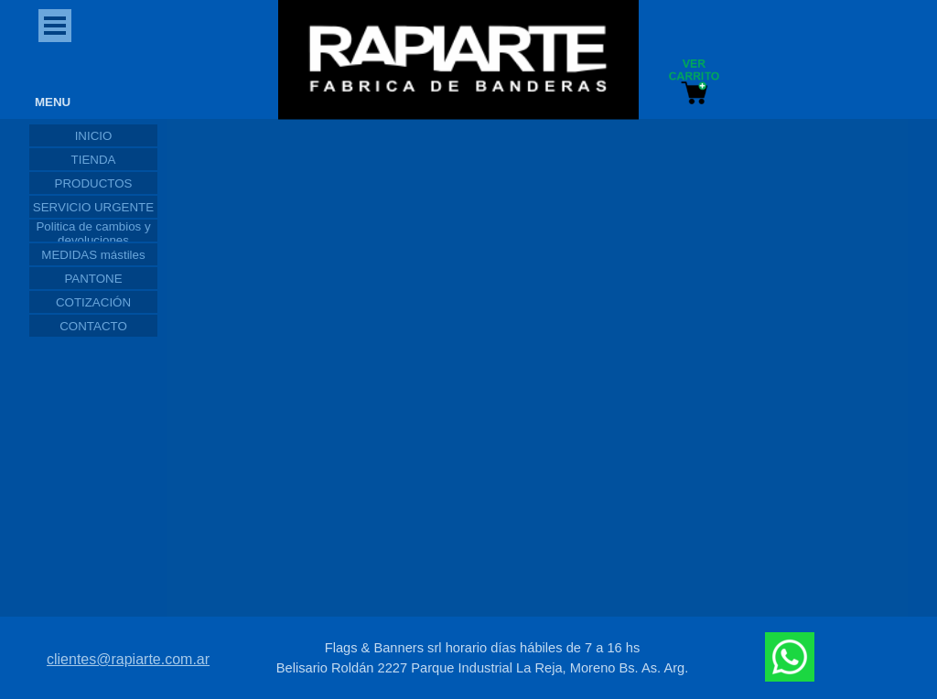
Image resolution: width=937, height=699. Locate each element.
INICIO (94, 136)
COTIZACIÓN (93, 302)
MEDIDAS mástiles (93, 255)
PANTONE (93, 278)
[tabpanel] (482, 658)
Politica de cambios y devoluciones (93, 233)
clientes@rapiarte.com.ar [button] (128, 659)
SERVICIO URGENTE (93, 207)
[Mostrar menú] (54, 25)
